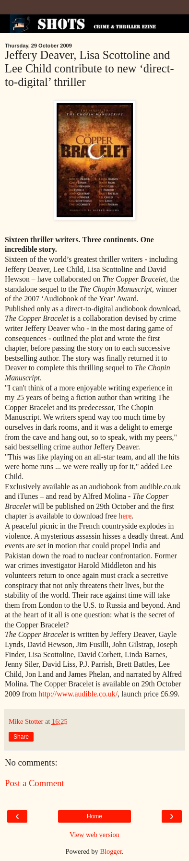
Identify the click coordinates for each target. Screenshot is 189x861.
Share (21, 736)
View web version (94, 834)
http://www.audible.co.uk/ (78, 694)
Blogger (111, 851)
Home (94, 816)
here (124, 516)
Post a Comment (34, 783)
